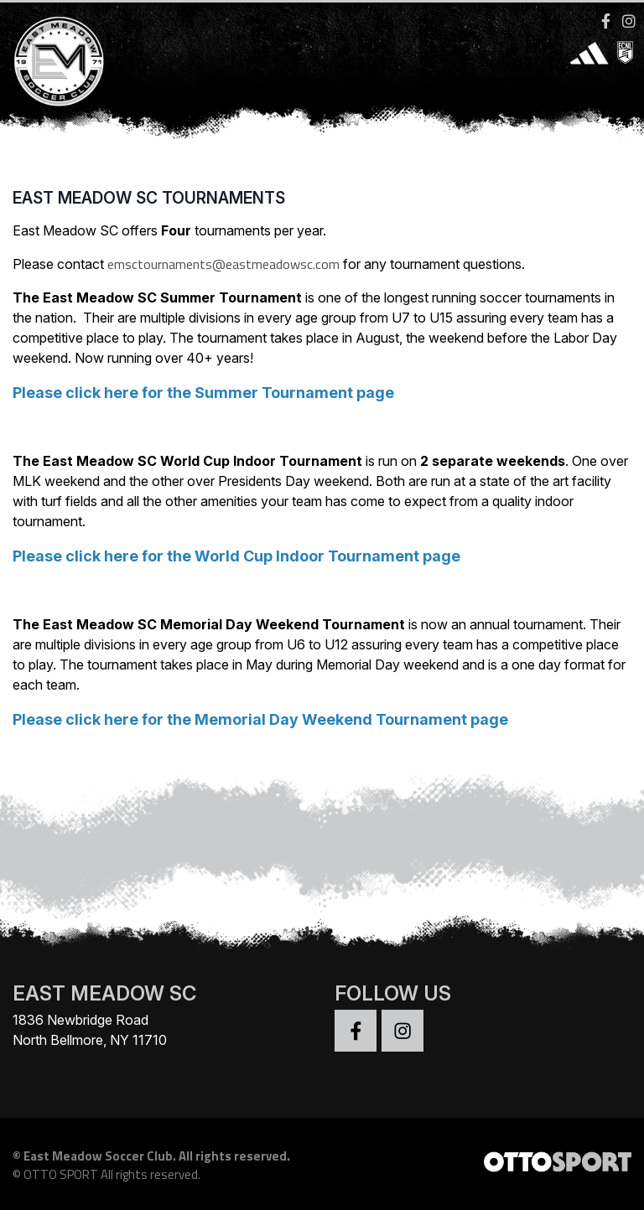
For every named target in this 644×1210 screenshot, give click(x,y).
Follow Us (393, 993)
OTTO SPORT (60, 1174)
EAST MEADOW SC (104, 993)
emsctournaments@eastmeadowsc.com (223, 264)
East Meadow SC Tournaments (149, 198)
